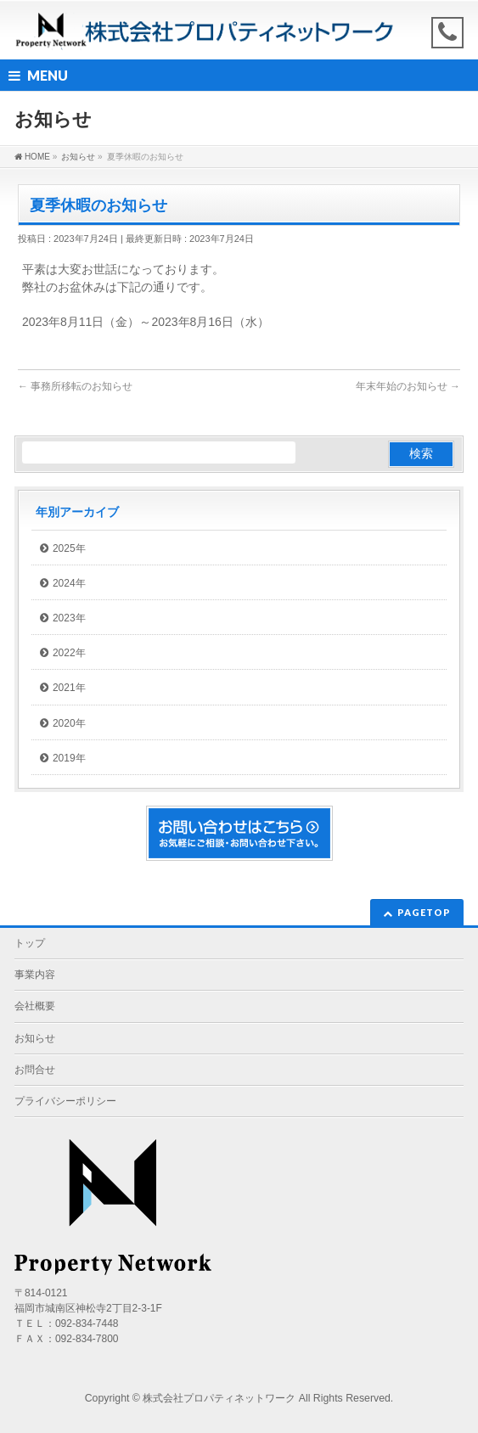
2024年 (69, 583)
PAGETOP (424, 912)
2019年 (69, 758)
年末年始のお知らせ (408, 386)
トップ (29, 943)
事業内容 (34, 975)
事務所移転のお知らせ (75, 386)
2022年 (69, 653)
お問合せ (34, 1070)
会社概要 (34, 1006)
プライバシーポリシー (65, 1101)
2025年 (69, 548)
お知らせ (34, 1038)
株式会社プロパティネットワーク (219, 1398)
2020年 (69, 723)
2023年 (69, 618)
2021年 (69, 688)
